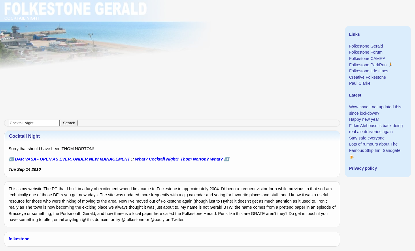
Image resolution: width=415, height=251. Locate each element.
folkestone (19, 239)
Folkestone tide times (368, 71)
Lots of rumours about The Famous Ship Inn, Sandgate (374, 147)
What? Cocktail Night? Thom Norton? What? (179, 159)
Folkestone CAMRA (367, 58)
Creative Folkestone (367, 77)
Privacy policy (363, 168)
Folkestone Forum (365, 52)
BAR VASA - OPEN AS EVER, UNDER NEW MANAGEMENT (72, 159)
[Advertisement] (173, 40)
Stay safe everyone (366, 138)
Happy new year (364, 119)
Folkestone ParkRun (367, 65)
